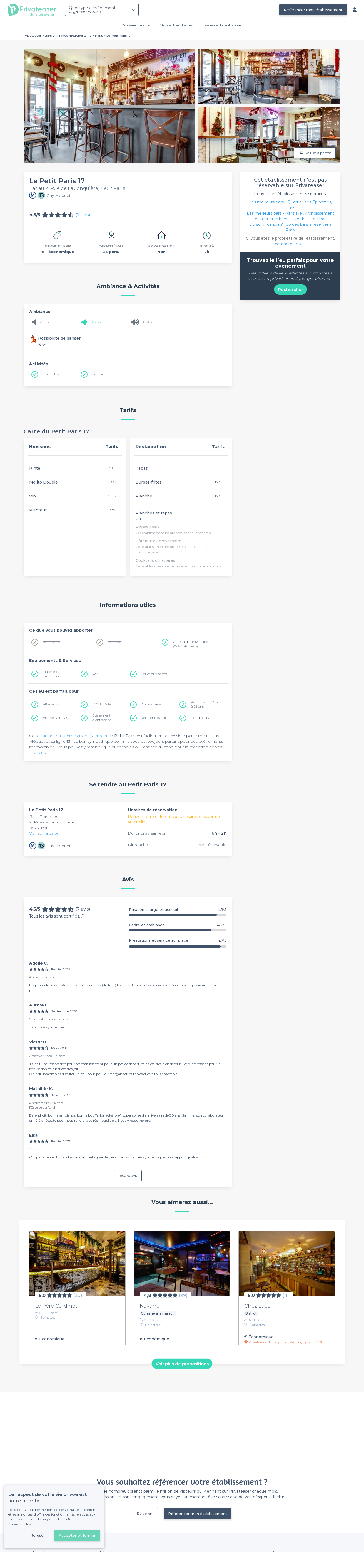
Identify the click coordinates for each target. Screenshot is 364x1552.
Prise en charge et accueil (177, 909)
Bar (33, 816)
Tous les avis (127, 1175)
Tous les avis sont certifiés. (57, 916)
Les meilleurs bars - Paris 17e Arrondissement (290, 213)
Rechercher (290, 289)
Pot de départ (202, 717)
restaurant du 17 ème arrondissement (72, 735)
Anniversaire (151, 704)
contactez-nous (290, 243)
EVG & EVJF (101, 704)
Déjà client (145, 1513)
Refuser (37, 1535)
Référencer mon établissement (313, 10)
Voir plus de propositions (182, 1363)
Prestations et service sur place (177, 940)
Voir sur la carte (44, 833)
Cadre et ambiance (177, 925)
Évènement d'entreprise (222, 25)
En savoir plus (19, 1524)
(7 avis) (83, 214)
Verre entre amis (154, 717)
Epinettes (48, 816)
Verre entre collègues (176, 25)
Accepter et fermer (77, 1535)
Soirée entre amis (136, 25)
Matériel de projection (51, 674)
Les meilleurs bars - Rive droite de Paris (290, 218)
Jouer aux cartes (154, 674)
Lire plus (37, 752)
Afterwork (51, 704)
